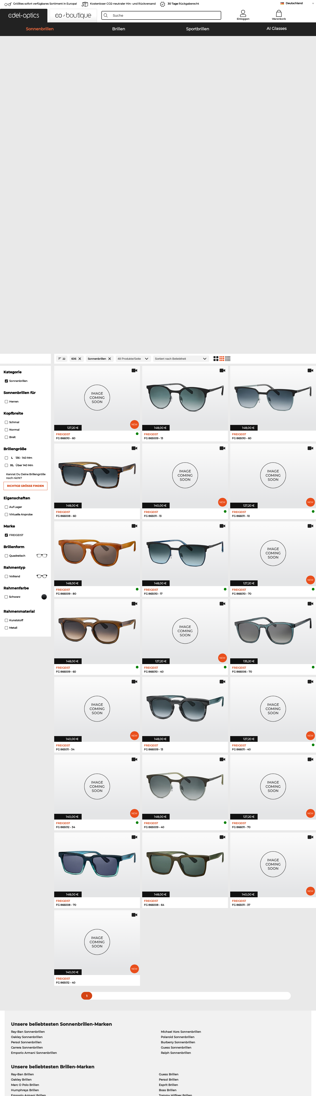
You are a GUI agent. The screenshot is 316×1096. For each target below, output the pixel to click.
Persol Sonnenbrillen (26, 815)
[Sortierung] (181, 131)
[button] (23, 15)
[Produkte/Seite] (133, 131)
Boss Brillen (167, 863)
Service (115, 974)
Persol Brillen (168, 852)
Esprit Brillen (168, 857)
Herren (11, 174)
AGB (14, 1075)
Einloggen (243, 18)
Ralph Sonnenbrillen (176, 825)
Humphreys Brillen (25, 863)
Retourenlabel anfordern (127, 991)
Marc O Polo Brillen (25, 857)
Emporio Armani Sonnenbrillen (34, 825)
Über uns (18, 974)
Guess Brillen (168, 847)
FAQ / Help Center (220, 981)
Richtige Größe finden (25, 258)
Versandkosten (120, 986)
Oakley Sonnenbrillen (27, 809)
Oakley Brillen (21, 852)
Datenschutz (29, 1075)
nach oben (296, 1075)
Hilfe (210, 974)
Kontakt (16, 997)
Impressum (48, 1075)
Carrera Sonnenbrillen (27, 820)
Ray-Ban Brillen (22, 847)
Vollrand (26, 349)
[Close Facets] (25, 131)
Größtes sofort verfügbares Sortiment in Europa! (45, 3)
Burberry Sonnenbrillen (178, 815)
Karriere (16, 986)
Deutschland (294, 3)
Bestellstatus (216, 997)
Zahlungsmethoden (123, 981)
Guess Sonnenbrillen (176, 820)
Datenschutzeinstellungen (30, 991)
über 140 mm (19, 238)
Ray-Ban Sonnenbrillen (28, 804)
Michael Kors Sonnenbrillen (181, 804)
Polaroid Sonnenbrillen (177, 809)
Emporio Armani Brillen (28, 868)
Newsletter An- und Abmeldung (231, 986)
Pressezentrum (22, 981)
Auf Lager (13, 279)
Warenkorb (279, 18)
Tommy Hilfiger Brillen (175, 868)
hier (137, 921)
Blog (210, 991)
